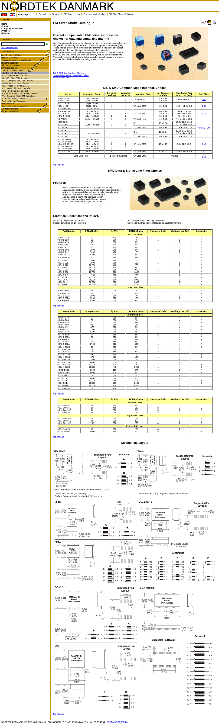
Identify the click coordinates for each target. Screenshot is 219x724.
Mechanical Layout (62, 78)
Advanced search (9, 47)
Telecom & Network (10, 63)
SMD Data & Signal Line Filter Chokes (71, 75)
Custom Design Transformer (15, 101)
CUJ (204, 144)
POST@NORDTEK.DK (117, 722)
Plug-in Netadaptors (10, 111)
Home (4, 24)
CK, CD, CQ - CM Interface (15, 78)
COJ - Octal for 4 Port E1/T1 (15, 86)
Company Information (12, 28)
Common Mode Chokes (95, 14)
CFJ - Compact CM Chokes (15, 91)
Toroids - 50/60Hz (9, 58)
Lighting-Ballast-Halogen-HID (14, 106)
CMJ (204, 99)
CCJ (204, 106)
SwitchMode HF (8, 104)
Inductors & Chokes (10, 65)
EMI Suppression (72, 14)
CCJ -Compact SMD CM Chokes (17, 81)
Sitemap (5, 33)
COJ (204, 152)
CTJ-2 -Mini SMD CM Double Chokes (19, 93)
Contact (5, 26)
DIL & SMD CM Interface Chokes (68, 73)
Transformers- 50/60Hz (11, 55)
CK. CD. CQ (204, 128)
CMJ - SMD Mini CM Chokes (15, 83)
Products (43, 14)
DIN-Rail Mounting (9, 109)
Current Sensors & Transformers (16, 60)
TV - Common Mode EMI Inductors (18, 96)
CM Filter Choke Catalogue (15, 73)
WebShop (23, 14)
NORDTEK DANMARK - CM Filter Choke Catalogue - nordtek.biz (57, 6)
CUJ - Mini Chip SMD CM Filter (16, 88)
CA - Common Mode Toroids (15, 75)
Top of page (58, 165)
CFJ (204, 114)
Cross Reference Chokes (14, 98)
